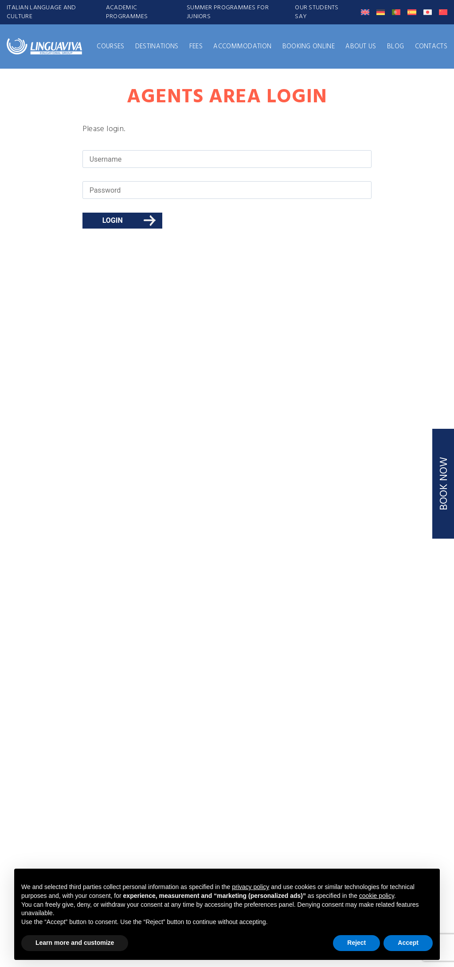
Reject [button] (356, 942)
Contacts (431, 46)
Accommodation (242, 46)
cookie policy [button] (376, 895)
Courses (110, 46)
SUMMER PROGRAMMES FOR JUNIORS (228, 12)
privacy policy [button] (250, 886)
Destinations (157, 46)
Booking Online (308, 46)
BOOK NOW (444, 483)
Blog (395, 46)
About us (360, 46)
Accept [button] (408, 942)
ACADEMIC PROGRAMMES (127, 12)
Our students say (316, 12)
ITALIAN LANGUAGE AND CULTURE (41, 12)
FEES (196, 46)
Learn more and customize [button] (74, 942)
